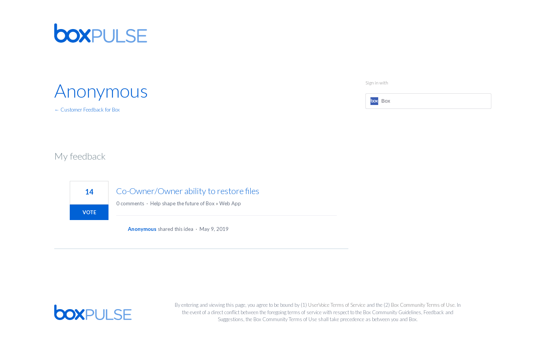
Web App (230, 203)
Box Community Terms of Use (423, 305)
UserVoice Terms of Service (336, 305)
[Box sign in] (428, 101)
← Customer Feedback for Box (87, 110)
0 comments (130, 203)
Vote (89, 212)
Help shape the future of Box (182, 203)
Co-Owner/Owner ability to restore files (187, 191)
